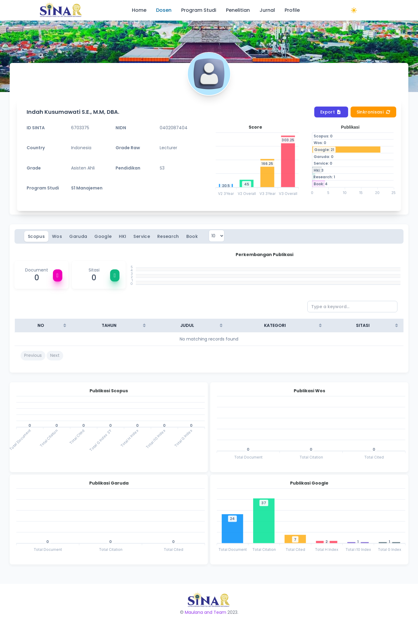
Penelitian (238, 10)
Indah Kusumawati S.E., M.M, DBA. (73, 112)
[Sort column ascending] (65, 325)
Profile (292, 10)
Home (139, 10)
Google (103, 236)
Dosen (163, 10)
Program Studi (198, 10)
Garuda (78, 236)
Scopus (36, 236)
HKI (122, 236)
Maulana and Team (205, 612)
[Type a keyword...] (352, 306)
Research (168, 236)
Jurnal (267, 10)
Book (192, 236)
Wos (57, 236)
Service (141, 236)
